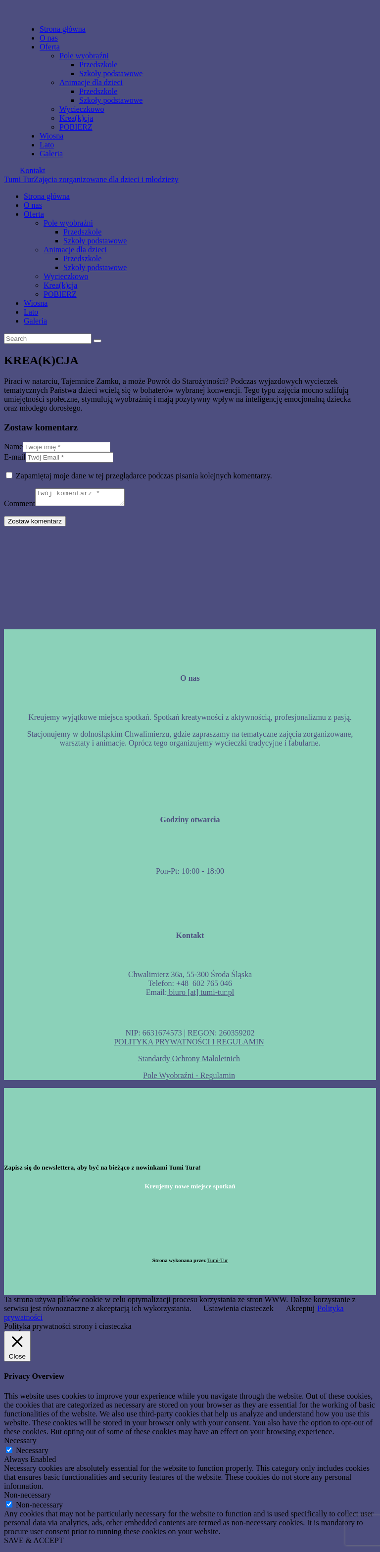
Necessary (32, 1453)
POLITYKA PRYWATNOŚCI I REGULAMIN (189, 1044)
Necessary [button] (20, 1443)
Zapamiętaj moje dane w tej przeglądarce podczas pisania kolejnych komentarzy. (144, 475)
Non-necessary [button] (27, 1498)
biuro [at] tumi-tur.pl (200, 995)
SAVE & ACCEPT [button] (34, 1543)
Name (13, 446)
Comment (19, 506)
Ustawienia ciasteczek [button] (238, 1311)
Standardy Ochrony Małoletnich (189, 1061)
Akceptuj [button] (300, 1311)
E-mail (15, 457)
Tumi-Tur (217, 1263)
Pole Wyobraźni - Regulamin (189, 1078)
